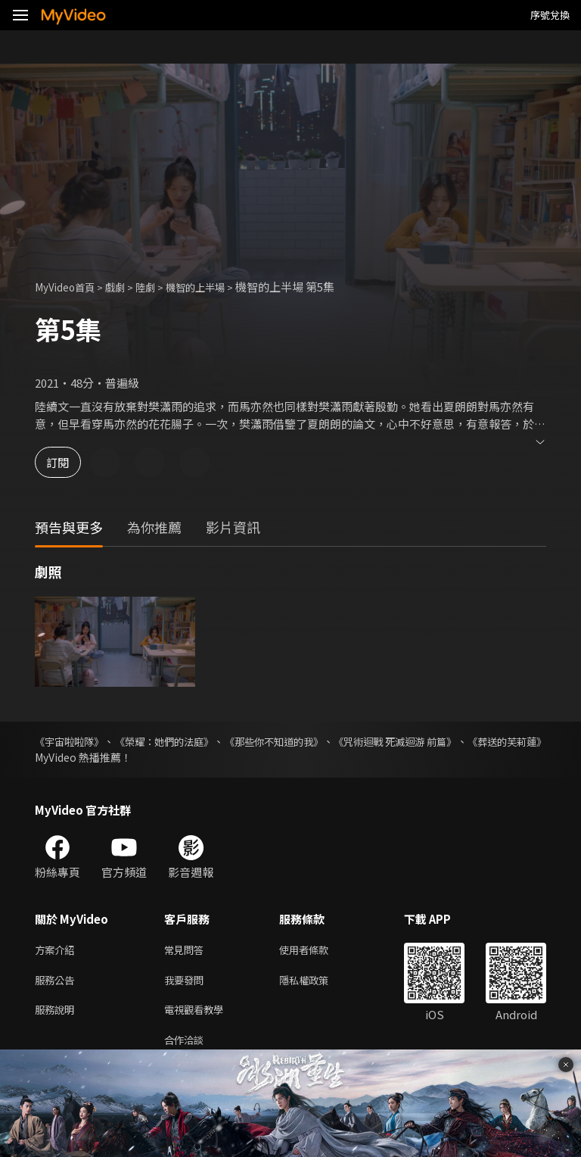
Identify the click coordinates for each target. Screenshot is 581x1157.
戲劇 (125, 287)
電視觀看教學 (198, 1014)
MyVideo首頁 (69, 287)
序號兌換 (550, 15)
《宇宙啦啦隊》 (72, 741)
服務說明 (57, 1014)
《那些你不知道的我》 (318, 741)
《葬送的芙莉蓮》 (77, 757)
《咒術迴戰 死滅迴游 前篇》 (462, 741)
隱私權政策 (316, 982)
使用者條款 (316, 951)
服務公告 (57, 982)
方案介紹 (57, 951)
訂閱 (65, 462)
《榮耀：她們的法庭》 (187, 741)
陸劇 (159, 287)
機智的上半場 (215, 287)
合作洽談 (187, 1046)
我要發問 (187, 982)
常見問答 (187, 951)
